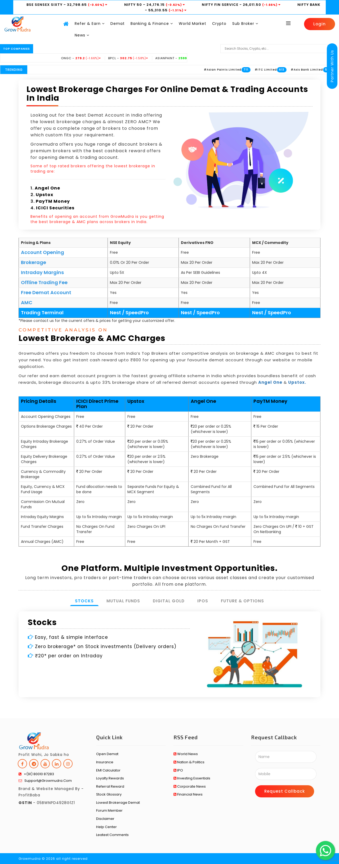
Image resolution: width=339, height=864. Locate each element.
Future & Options (242, 601)
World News (185, 753)
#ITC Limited (281, 70)
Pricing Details (38, 401)
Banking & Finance (152, 23)
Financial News (188, 794)
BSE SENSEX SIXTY (45, 4)
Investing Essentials (191, 778)
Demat (117, 23)
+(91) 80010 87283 (36, 774)
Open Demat (107, 753)
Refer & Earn (90, 23)
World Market (192, 23)
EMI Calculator (108, 770)
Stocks (84, 601)
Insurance (104, 762)
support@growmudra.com (45, 780)
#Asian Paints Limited (238, 70)
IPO (178, 770)
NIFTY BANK (308, 4)
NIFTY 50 (133, 4)
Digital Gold (169, 601)
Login (319, 24)
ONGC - (96, 58)
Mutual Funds (123, 601)
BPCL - (143, 58)
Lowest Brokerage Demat (118, 802)
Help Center (106, 826)
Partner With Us (332, 66)
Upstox (44, 195)
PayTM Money (53, 201)
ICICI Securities (55, 208)
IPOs (202, 601)
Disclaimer (105, 818)
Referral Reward (110, 786)
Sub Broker (245, 23)
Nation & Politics (188, 762)
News (82, 35)
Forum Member (109, 810)
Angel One (47, 188)
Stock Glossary (109, 794)
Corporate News (189, 786)
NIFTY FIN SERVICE (220, 4)
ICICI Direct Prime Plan (97, 404)
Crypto (219, 23)
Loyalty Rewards (110, 778)
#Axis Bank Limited (322, 70)
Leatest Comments (112, 834)
